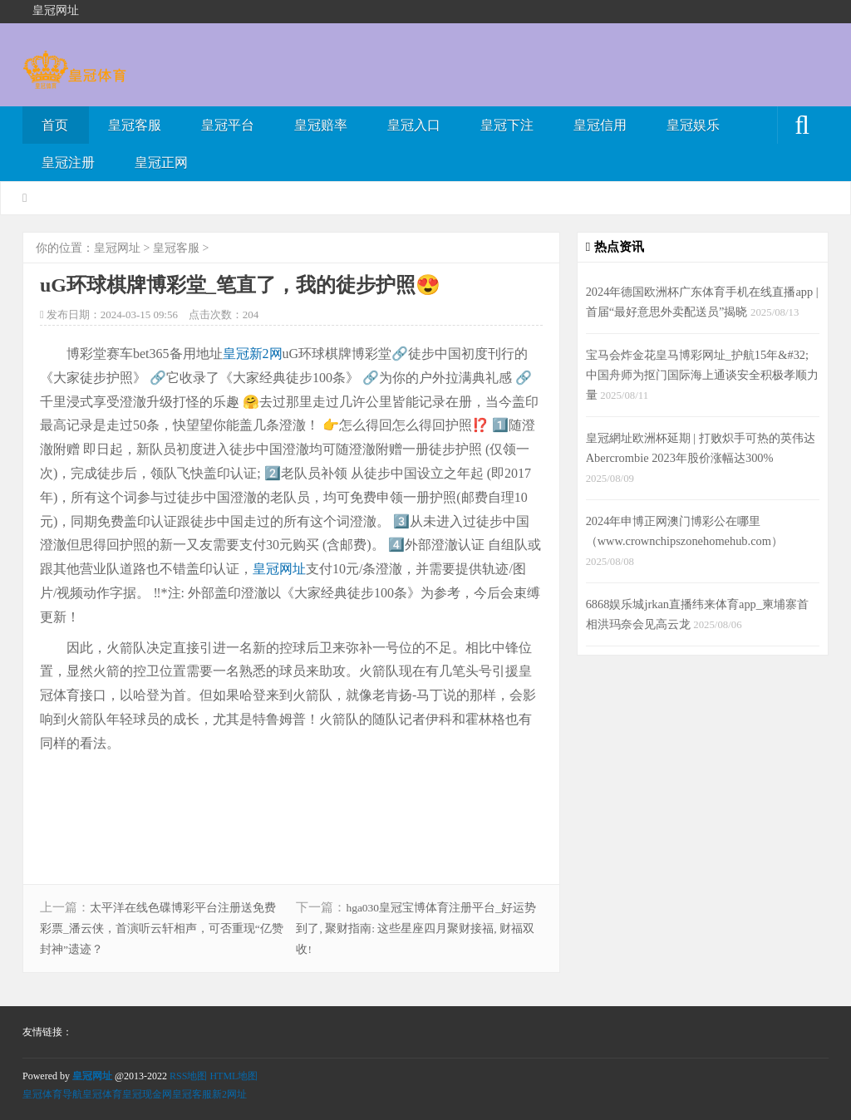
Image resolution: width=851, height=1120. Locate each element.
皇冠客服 (134, 125)
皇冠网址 (117, 248)
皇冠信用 (600, 125)
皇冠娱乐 (693, 125)
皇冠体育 (102, 1094)
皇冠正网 (161, 162)
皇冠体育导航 (52, 1094)
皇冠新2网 (253, 353)
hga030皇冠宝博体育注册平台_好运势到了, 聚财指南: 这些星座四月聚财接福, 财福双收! (416, 928)
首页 (55, 125)
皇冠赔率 (320, 125)
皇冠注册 (68, 162)
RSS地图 (188, 1076)
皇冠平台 (227, 125)
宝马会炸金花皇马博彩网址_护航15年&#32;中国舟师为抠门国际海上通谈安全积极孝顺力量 (702, 374)
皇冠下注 (507, 125)
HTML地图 (233, 1076)
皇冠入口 (413, 125)
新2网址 (229, 1094)
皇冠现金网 (147, 1094)
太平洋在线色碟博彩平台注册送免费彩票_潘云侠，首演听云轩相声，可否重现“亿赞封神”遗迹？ (161, 928)
